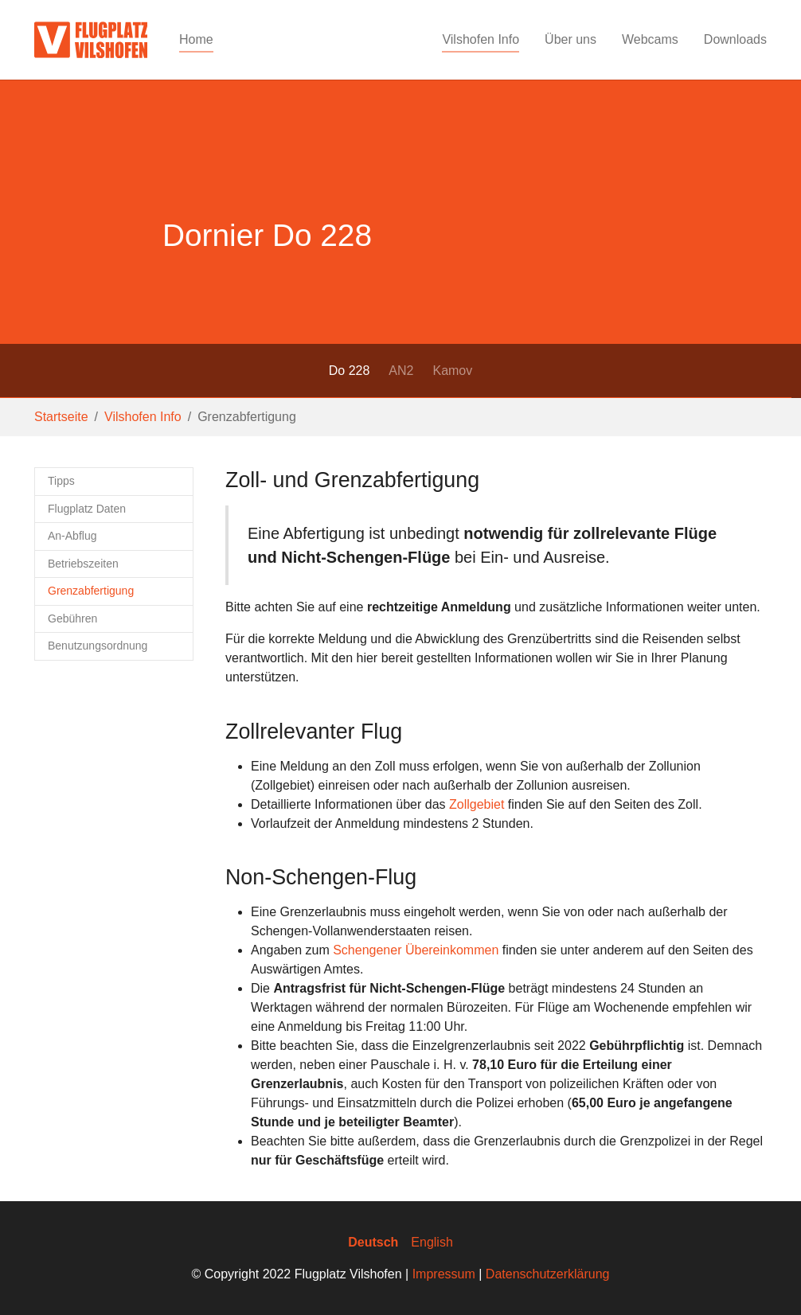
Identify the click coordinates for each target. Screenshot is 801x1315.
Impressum (443, 1274)
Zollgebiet (476, 804)
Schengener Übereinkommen (415, 950)
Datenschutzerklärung (548, 1274)
